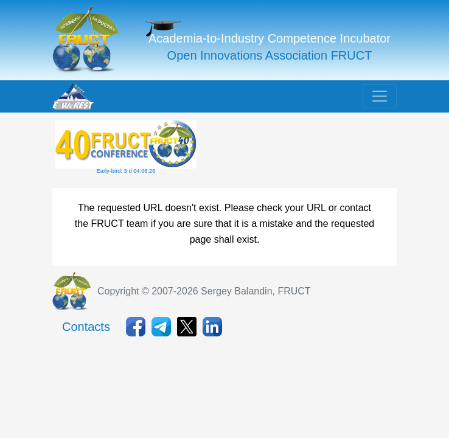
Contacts (86, 326)
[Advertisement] (296, 150)
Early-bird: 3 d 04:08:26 (126, 171)
